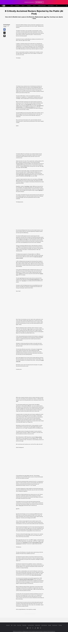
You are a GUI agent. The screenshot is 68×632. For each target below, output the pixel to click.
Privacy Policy (24, 625)
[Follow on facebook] (27, 628)
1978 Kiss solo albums (29, 106)
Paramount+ (8, 625)
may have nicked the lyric (35, 279)
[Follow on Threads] (40, 628)
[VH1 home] (4, 6)
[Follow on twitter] (32, 628)
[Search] (66, 5)
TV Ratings (60, 625)
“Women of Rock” (38, 437)
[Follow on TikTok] (35, 628)
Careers (15, 625)
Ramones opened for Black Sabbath (26, 579)
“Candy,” (35, 539)
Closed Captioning (44, 625)
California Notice (37, 625)
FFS (22, 197)
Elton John (21, 505)
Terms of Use (19, 625)
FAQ (11, 625)
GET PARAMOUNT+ (39, 2)
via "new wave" (29, 104)
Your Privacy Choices (31, 625)
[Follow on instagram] (30, 628)
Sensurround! (27, 174)
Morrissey (41, 190)
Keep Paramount (54, 625)
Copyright (49, 625)
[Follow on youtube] (38, 628)
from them (24, 280)
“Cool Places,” (27, 186)
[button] (4, 29)
